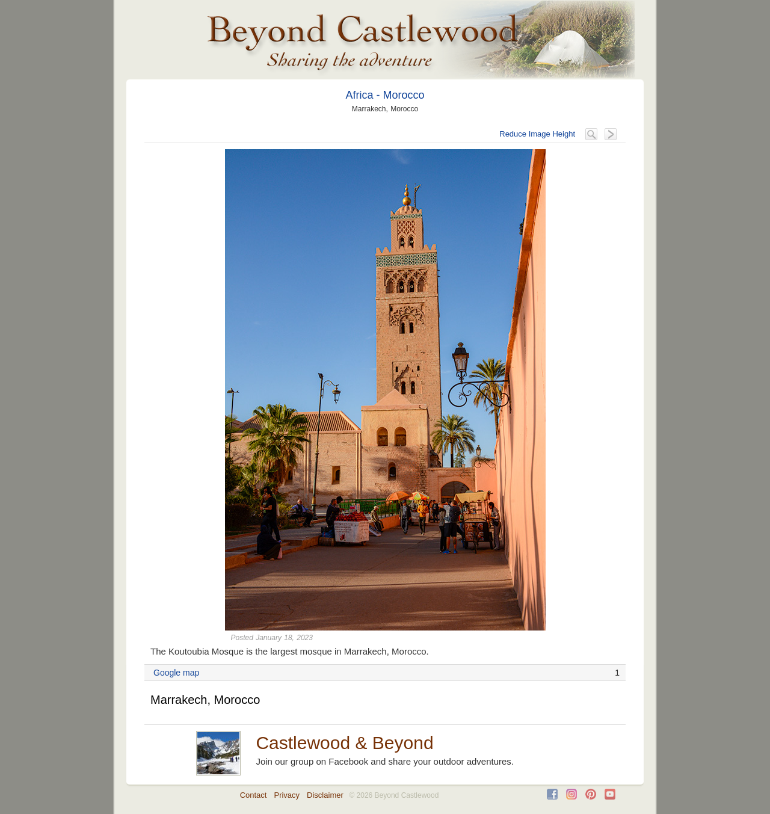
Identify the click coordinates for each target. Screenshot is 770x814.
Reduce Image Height (537, 133)
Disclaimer (325, 795)
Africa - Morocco (384, 95)
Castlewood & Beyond (344, 743)
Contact (253, 795)
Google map (176, 672)
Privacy (287, 795)
